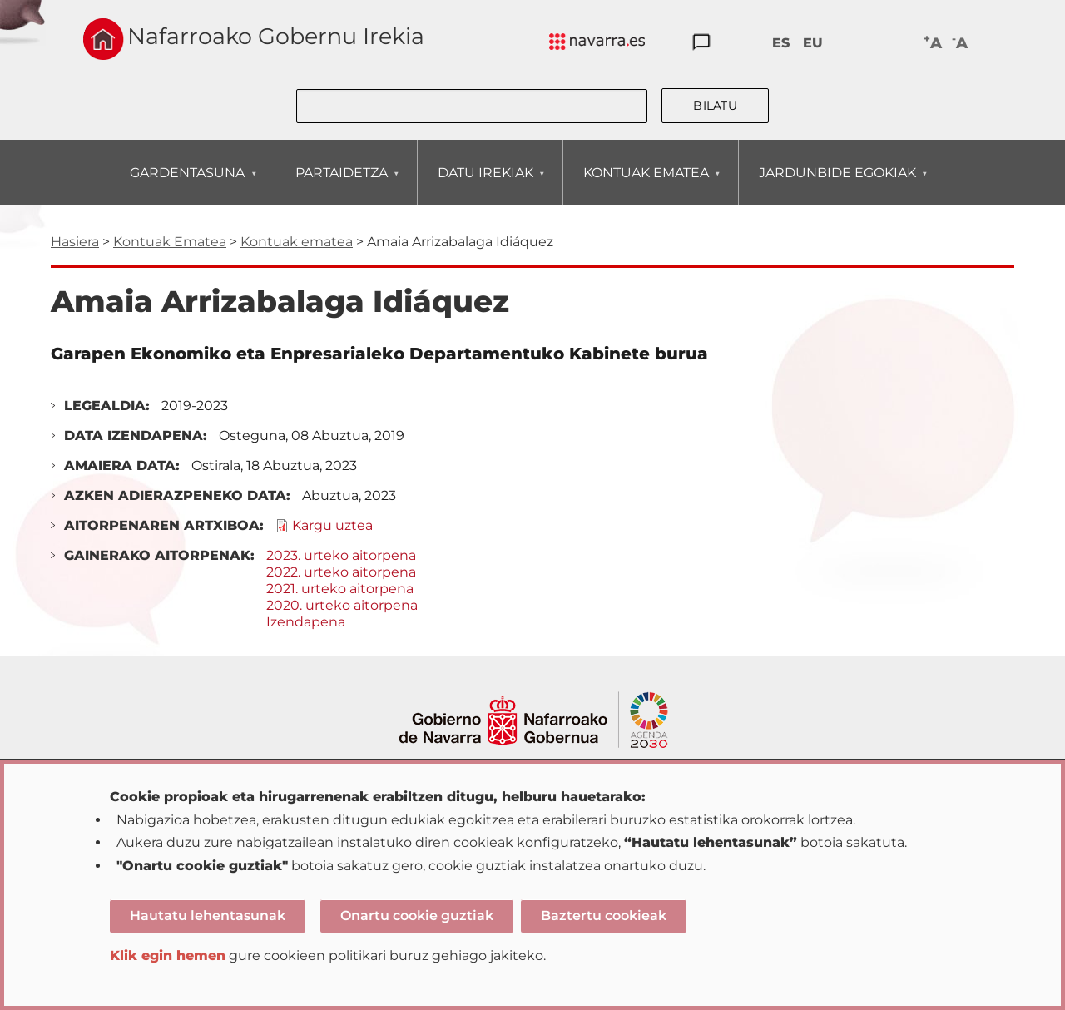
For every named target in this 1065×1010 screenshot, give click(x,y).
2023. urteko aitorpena (341, 555)
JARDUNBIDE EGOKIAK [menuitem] (837, 185)
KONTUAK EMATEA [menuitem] (645, 185)
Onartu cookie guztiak (416, 915)
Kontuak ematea (296, 242)
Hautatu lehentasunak (207, 915)
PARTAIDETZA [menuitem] (341, 185)
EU (813, 43)
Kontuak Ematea (169, 242)
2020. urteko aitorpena (342, 605)
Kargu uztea (332, 525)
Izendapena (305, 622)
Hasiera (75, 242)
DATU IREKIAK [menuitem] (485, 185)
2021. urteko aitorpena (340, 589)
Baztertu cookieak (603, 915)
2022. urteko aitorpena (341, 572)
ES (781, 43)
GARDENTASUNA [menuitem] (187, 185)
